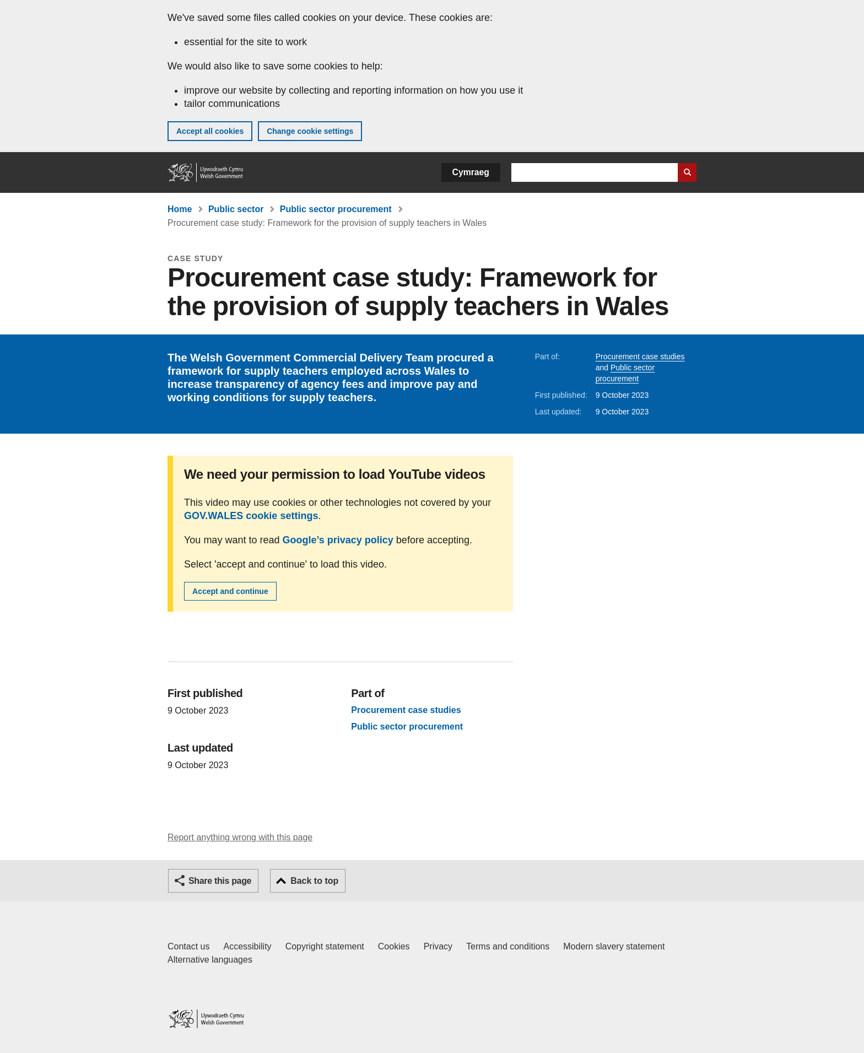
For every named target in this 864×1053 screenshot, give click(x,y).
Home (180, 209)
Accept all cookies (210, 131)
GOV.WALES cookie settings (251, 515)
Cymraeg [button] (470, 172)
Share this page (219, 880)
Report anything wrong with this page (240, 837)
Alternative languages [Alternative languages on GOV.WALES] (210, 959)
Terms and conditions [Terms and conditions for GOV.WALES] (507, 946)
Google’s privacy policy (337, 540)
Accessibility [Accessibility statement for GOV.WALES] (247, 946)
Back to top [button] (314, 880)
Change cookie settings (310, 131)
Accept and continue (230, 591)
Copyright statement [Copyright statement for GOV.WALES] (324, 946)
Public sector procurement (336, 209)
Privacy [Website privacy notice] (438, 946)
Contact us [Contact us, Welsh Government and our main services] (188, 946)
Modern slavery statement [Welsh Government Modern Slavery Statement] (614, 946)
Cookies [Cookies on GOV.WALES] (394, 946)
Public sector (235, 209)
